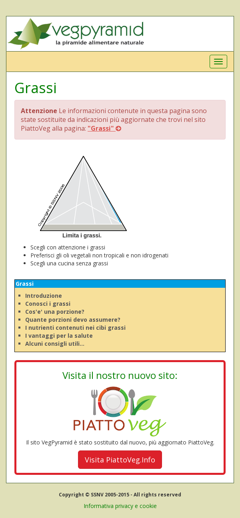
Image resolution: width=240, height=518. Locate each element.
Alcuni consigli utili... (54, 343)
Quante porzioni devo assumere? (72, 319)
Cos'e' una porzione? (54, 311)
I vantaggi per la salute (59, 335)
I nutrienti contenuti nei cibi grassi (75, 327)
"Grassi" (104, 128)
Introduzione (43, 295)
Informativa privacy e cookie (120, 506)
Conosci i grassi (47, 303)
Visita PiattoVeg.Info (120, 459)
